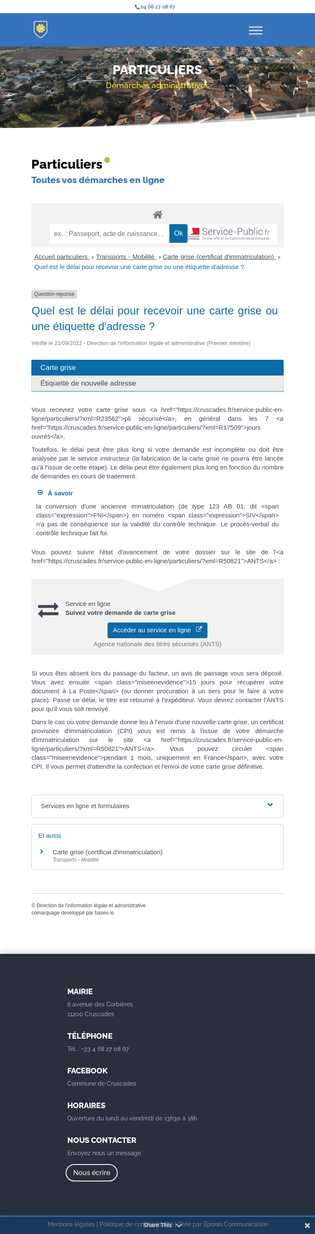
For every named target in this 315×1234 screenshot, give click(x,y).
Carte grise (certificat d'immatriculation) (219, 256)
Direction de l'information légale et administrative (91, 906)
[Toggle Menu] (255, 30)
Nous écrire (91, 1173)
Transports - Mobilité (126, 256)
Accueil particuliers (62, 256)
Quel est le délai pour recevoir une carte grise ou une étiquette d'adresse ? (139, 266)
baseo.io (104, 913)
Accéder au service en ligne (157, 630)
